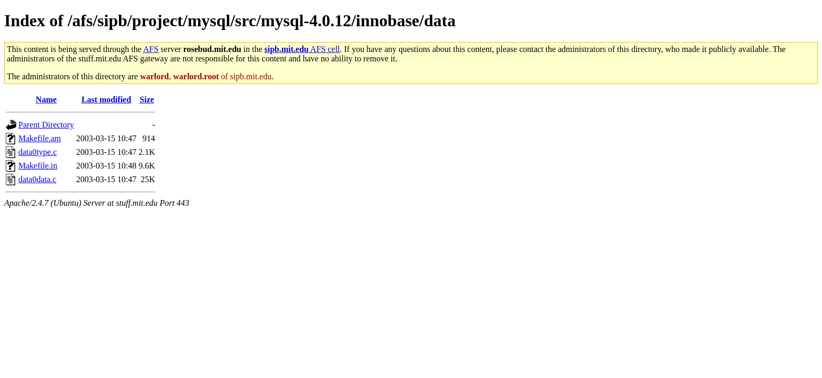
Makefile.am (39, 138)
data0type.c (37, 152)
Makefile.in (37, 165)
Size (146, 99)
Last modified (106, 99)
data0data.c (37, 179)
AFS (150, 49)
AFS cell (302, 49)
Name (46, 99)
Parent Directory (46, 124)
